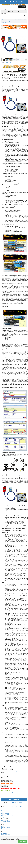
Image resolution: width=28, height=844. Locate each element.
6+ (22, 806)
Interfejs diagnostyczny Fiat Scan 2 (12, 806)
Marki (2, 826)
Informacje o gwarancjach (7, 815)
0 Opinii (14, 802)
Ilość (2, 794)
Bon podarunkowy (5, 827)
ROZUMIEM (22, 842)
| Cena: (14, 2)
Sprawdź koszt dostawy (7, 792)
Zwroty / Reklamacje (5, 821)
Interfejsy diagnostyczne (20, 19)
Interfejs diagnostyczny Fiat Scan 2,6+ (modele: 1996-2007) (14, 21)
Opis (3, 62)
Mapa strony (4, 823)
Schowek (3, 836)
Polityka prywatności (6, 817)
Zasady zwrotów (5, 813)
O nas (2, 810)
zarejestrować (18, 771)
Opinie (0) (8, 62)
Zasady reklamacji (5, 814)
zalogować (9, 771)
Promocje (3, 830)
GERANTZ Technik (10, 779)
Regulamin (3, 812)
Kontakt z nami (4, 820)
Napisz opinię (20, 802)
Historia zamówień (5, 834)
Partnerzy (3, 828)
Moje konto (4, 833)
